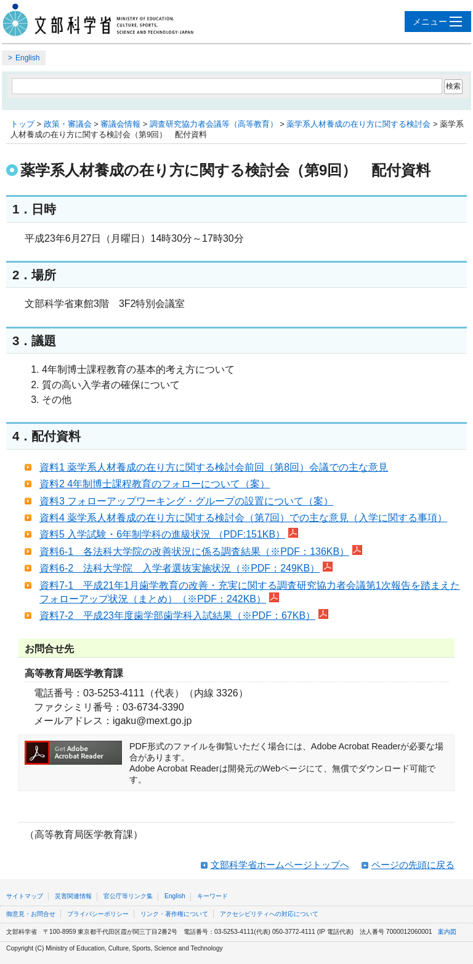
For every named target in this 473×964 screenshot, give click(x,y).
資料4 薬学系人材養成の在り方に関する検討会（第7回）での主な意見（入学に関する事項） (243, 517)
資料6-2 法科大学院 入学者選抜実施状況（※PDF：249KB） (186, 568)
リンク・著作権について (174, 913)
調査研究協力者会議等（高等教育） (214, 124)
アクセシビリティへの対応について (269, 913)
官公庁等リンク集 (128, 896)
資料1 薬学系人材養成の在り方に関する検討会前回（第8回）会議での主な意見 (213, 467)
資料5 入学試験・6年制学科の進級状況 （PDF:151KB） (168, 534)
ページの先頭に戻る (413, 864)
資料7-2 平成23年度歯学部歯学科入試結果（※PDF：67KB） (183, 615)
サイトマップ (24, 896)
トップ (22, 124)
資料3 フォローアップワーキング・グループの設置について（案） (186, 501)
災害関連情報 (73, 896)
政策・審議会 (68, 124)
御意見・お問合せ (30, 913)
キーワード (212, 896)
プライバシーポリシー (98, 913)
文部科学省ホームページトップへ (280, 864)
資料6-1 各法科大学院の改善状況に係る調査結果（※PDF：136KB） (200, 551)
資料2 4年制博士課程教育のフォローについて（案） (154, 484)
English (27, 58)
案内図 (447, 931)
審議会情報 (120, 124)
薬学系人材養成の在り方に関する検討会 (358, 124)
